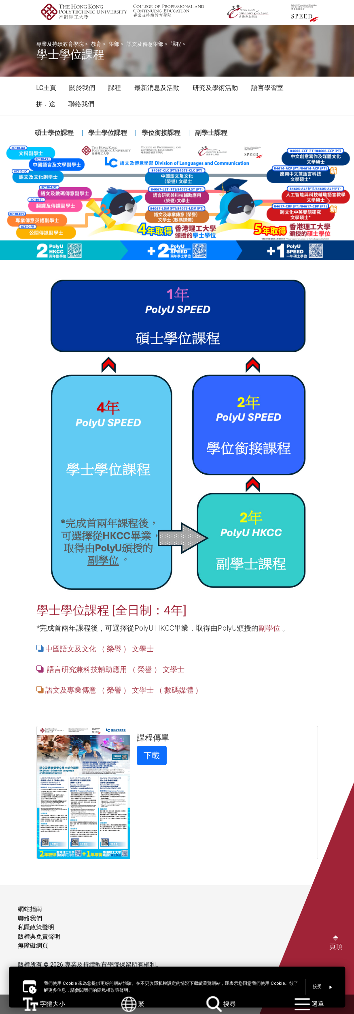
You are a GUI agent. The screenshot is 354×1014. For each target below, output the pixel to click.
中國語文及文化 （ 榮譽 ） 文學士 (99, 648)
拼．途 (45, 104)
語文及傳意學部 (145, 44)
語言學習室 (267, 88)
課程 (176, 44)
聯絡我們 (81, 104)
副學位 (269, 628)
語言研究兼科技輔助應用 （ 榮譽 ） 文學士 (114, 669)
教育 (96, 44)
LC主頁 (46, 88)
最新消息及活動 (157, 88)
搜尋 (221, 1004)
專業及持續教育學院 (60, 44)
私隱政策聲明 (36, 927)
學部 (114, 44)
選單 (310, 1004)
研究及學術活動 (215, 88)
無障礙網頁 (33, 945)
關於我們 (82, 88)
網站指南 (30, 909)
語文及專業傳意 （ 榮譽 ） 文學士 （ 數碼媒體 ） (123, 690)
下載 (152, 755)
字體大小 (44, 1004)
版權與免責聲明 (39, 936)
